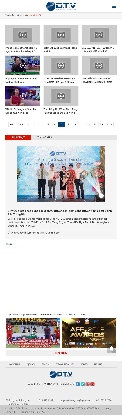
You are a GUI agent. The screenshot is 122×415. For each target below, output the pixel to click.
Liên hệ (98, 364)
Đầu (12, 124)
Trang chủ (9, 15)
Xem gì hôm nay (65, 364)
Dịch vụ (31, 364)
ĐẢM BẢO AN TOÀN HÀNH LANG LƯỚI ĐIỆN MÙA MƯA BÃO (98, 50)
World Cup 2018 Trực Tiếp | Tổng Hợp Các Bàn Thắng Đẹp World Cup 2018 (60, 113)
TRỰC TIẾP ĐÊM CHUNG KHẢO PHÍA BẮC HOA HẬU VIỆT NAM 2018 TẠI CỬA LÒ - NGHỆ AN (97, 82)
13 (95, 124)
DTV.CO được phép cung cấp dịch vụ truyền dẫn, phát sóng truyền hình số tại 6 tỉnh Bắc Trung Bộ (60, 212)
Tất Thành (93, 408)
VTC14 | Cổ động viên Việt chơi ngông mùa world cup (20, 111)
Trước (20, 124)
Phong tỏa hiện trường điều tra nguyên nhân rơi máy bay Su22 (21, 50)
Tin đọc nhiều (45, 137)
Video (19, 15)
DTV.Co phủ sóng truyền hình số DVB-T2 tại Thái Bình (34, 232)
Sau (102, 124)
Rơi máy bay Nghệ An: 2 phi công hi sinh (60, 50)
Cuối (109, 124)
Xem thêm (61, 353)
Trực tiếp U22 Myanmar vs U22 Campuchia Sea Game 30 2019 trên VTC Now (45, 314)
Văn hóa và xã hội (33, 15)
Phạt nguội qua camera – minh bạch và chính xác (21, 80)
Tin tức (45, 364)
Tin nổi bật (18, 137)
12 (88, 124)
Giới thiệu (14, 364)
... (41, 124)
